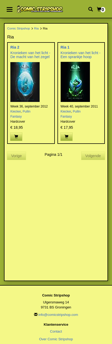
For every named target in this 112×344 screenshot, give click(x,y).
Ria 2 (14, 47)
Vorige (16, 156)
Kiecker (15, 111)
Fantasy (16, 116)
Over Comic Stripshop (56, 339)
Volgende (93, 156)
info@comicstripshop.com (58, 315)
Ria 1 (65, 47)
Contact (56, 331)
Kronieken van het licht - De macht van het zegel (30, 55)
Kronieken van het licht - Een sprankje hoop (81, 55)
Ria (36, 28)
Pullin (26, 111)
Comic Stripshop (18, 28)
